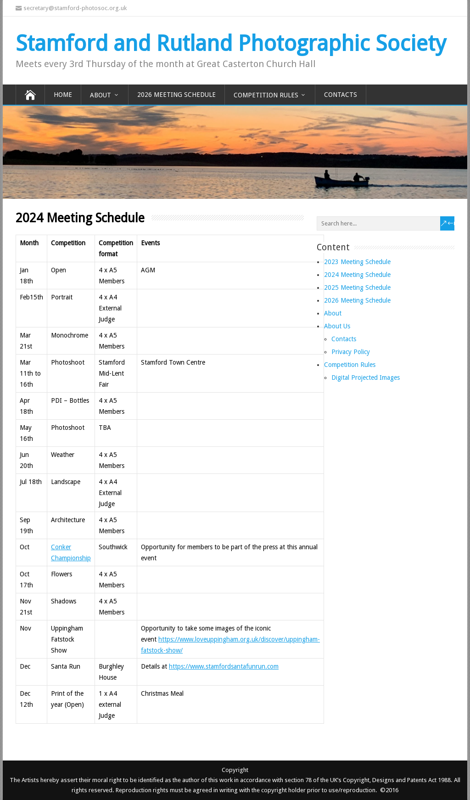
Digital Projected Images (365, 377)
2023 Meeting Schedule (357, 261)
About (100, 95)
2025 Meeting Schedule (357, 287)
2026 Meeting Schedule (176, 94)
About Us (337, 326)
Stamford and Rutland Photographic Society (231, 43)
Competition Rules (266, 95)
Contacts (340, 94)
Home (63, 94)
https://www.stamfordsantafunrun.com (224, 666)
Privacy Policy (350, 351)
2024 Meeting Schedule (357, 274)
